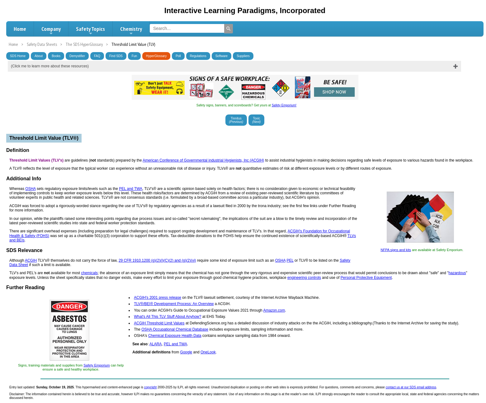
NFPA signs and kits (395, 250)
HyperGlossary (156, 56)
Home (20, 28)
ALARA (155, 344)
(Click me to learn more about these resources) (50, 66)
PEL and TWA (130, 189)
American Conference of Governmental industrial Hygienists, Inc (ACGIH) (203, 160)
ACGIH (31, 260)
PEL (289, 260)
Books (56, 56)
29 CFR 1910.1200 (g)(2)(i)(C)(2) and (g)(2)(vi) (157, 260)
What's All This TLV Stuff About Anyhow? (167, 316)
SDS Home (18, 56)
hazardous (457, 273)
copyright (150, 387)
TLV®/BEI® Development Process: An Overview (174, 304)
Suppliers (243, 56)
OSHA (30, 189)
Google (186, 352)
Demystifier (77, 56)
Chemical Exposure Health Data (174, 335)
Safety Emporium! (284, 105)
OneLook (208, 352)
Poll (178, 56)
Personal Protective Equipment (366, 277)
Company (51, 30)
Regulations (198, 56)
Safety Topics (90, 30)
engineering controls (304, 277)
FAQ (97, 56)
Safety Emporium (96, 365)
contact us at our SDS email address (411, 387)
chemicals (89, 273)
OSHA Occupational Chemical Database (174, 329)
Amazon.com (274, 310)
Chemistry (131, 30)
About (39, 56)
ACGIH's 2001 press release (157, 297)
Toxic (256, 120)
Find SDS (116, 56)
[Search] (228, 28)
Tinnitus (236, 120)
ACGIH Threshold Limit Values (159, 323)
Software (221, 56)
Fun (134, 56)
